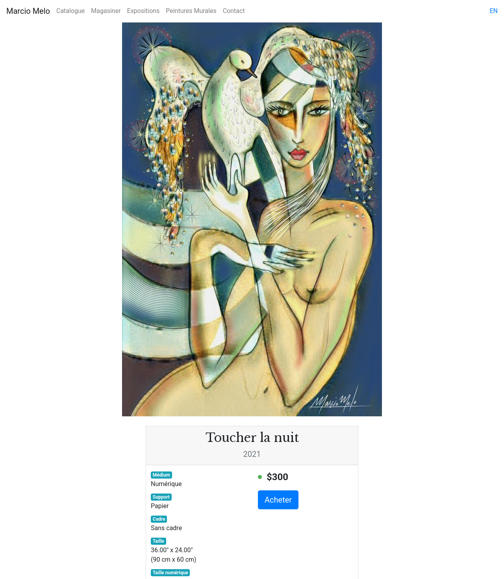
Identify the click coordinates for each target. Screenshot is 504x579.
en (493, 11)
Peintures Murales (191, 11)
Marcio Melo (28, 11)
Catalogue (70, 11)
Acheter (278, 500)
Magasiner (105, 11)
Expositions (143, 11)
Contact (234, 11)
